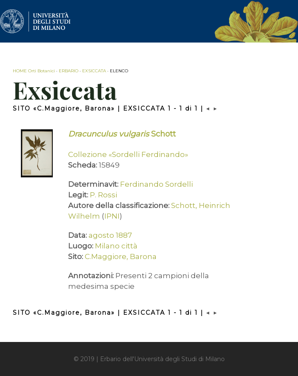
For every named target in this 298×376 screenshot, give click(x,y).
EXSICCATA (94, 71)
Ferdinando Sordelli (156, 184)
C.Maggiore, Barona (121, 256)
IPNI (112, 216)
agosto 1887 (110, 235)
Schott (122, 134)
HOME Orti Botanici (34, 71)
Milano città (116, 246)
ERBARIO (68, 71)
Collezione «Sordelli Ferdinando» (128, 154)
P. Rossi (103, 195)
